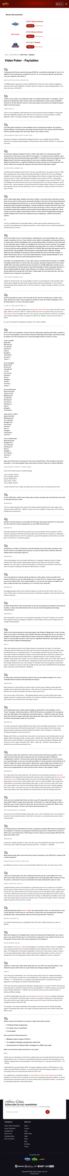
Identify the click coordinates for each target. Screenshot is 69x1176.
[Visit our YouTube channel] (5, 1115)
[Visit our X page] (9, 1115)
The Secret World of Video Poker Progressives (42, 1075)
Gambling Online (9, 1136)
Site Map (27, 1144)
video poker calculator (43, 996)
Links (26, 1131)
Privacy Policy (34, 1173)
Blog (25, 1141)
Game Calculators (9, 1128)
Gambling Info (8, 1131)
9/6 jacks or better (20, 947)
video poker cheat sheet (41, 309)
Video (26, 1139)
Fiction (26, 1146)
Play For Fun (8, 1133)
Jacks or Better (26, 910)
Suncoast (60, 775)
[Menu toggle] (66, 4)
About (26, 1126)
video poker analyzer (10, 313)
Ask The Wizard (9, 1139)
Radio (26, 1136)
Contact (26, 1128)
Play (30, 26)
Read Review (39, 25)
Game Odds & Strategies (12, 1126)
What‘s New (28, 1133)
